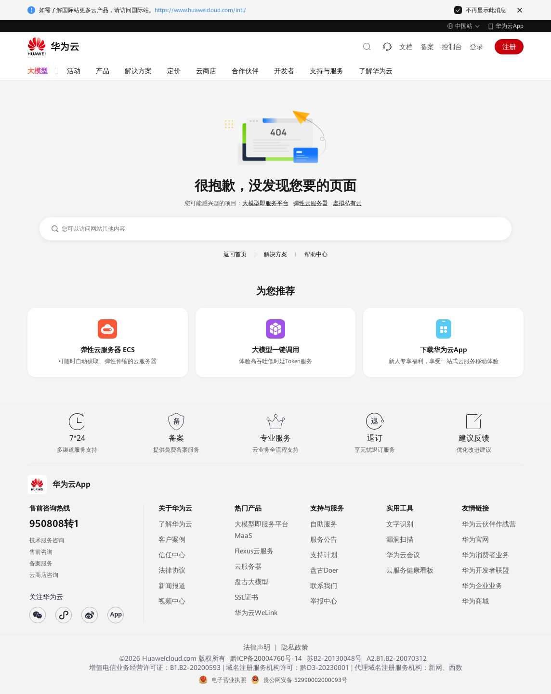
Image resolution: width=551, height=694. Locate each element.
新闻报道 (171, 585)
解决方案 (275, 254)
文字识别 (399, 524)
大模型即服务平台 (265, 203)
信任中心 (171, 555)
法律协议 (171, 570)
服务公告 (323, 539)
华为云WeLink (256, 612)
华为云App (510, 26)
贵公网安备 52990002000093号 (305, 680)
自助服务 (323, 524)
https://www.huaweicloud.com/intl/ (200, 10)
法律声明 (256, 647)
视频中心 (171, 601)
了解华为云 (175, 524)
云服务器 (248, 566)
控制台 (452, 47)
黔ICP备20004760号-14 (266, 658)
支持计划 (323, 555)
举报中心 (323, 601)
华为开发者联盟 (485, 570)
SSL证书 (246, 597)
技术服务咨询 (46, 540)
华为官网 (475, 539)
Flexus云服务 (254, 551)
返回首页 (235, 254)
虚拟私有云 (347, 203)
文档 (406, 47)
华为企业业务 (482, 585)
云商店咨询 (43, 575)
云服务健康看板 (409, 570)
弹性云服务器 (310, 203)
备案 (427, 47)
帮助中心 (316, 254)
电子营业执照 (228, 680)
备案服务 (40, 563)
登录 (476, 47)
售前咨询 (40, 552)
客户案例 (171, 539)
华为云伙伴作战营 (489, 524)
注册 (509, 47)
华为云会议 (403, 555)
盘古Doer (324, 570)
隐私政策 (294, 647)
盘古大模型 (251, 582)
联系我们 (323, 585)
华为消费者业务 (485, 555)
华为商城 (475, 601)
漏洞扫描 (399, 539)
